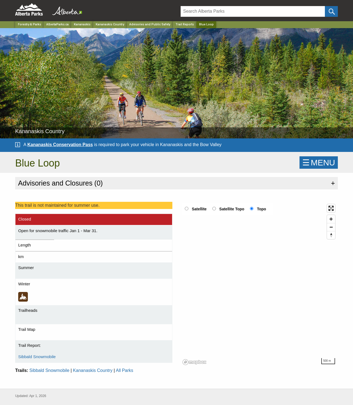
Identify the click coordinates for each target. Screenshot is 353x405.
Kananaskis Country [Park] (110, 24)
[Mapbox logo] (194, 362)
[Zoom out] (331, 227)
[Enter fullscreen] (331, 208)
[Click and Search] (331, 11)
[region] (259, 284)
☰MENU (318, 162)
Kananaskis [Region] (82, 24)
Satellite (199, 209)
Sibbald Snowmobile (37, 356)
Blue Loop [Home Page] (206, 24)
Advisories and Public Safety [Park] (149, 24)
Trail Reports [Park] (185, 24)
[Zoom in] (331, 219)
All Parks (124, 370)
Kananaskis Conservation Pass (60, 144)
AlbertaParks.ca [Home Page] (57, 24)
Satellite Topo (231, 209)
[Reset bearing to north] (331, 235)
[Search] (253, 11)
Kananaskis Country (93, 370)
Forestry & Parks (29, 24)
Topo (261, 209)
